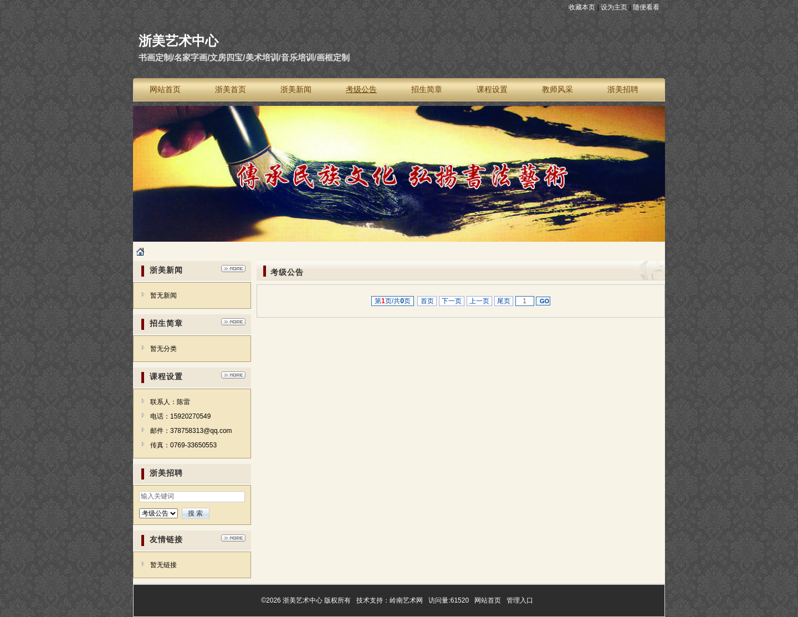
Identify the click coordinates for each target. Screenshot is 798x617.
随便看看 (646, 7)
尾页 (504, 301)
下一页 (452, 301)
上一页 (480, 301)
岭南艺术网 (406, 600)
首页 (427, 301)
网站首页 (487, 600)
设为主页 (614, 7)
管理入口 (520, 600)
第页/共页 (393, 301)
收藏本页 (582, 7)
